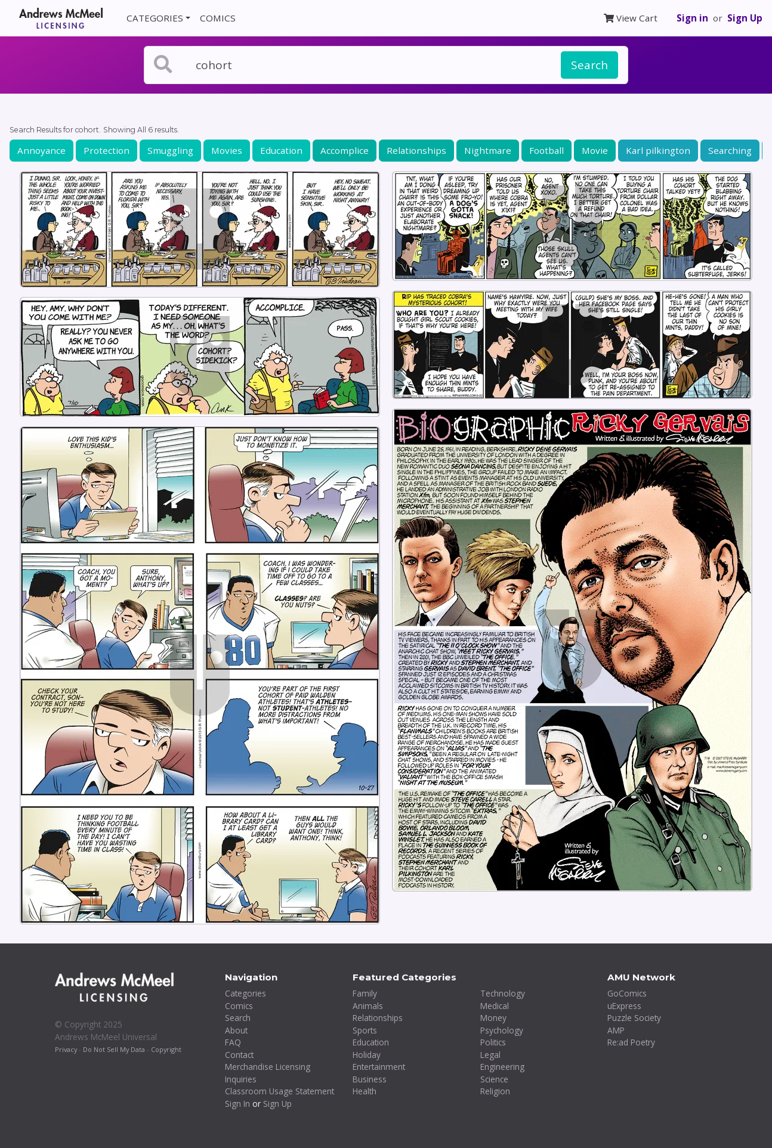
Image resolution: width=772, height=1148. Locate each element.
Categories (245, 993)
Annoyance (41, 150)
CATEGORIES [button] (154, 18)
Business (370, 1079)
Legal (490, 1054)
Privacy (66, 1049)
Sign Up (744, 18)
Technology (502, 993)
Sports (365, 1030)
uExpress (624, 1005)
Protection (106, 150)
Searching (730, 150)
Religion (495, 1091)
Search (589, 65)
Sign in (692, 18)
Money (493, 1017)
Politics (493, 1042)
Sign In (237, 1103)
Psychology (501, 1030)
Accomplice (344, 150)
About (236, 1030)
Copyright (166, 1049)
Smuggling (170, 150)
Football (546, 150)
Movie (595, 150)
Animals (368, 1005)
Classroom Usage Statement (279, 1091)
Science (494, 1079)
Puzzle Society (634, 1017)
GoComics (627, 993)
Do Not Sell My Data (114, 1049)
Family (365, 993)
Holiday (367, 1054)
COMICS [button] (218, 18)
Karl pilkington (658, 150)
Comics (239, 1005)
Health (364, 1091)
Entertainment (379, 1066)
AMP (616, 1030)
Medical (494, 1005)
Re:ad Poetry (631, 1042)
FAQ (233, 1042)
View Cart (630, 18)
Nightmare (487, 150)
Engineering (502, 1066)
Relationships (416, 150)
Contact (239, 1054)
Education (281, 150)
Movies (226, 150)
